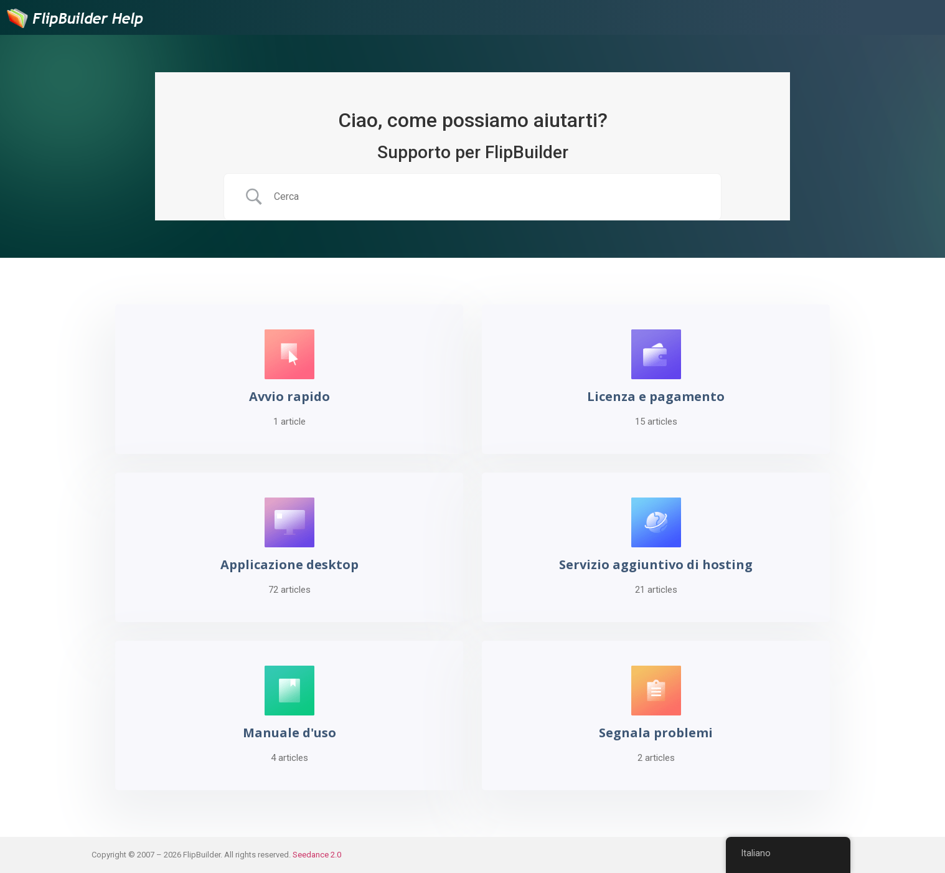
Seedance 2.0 (317, 854)
